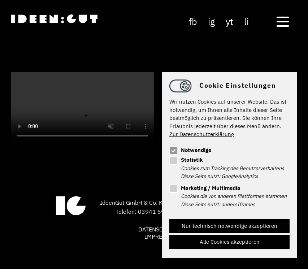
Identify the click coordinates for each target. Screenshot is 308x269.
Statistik (186, 159)
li (246, 21)
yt (229, 21)
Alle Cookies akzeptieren (230, 241)
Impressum (161, 236)
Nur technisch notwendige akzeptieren (229, 225)
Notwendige (190, 150)
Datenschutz (157, 229)
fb (193, 21)
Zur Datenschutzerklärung (201, 134)
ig (211, 21)
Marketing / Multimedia (204, 188)
